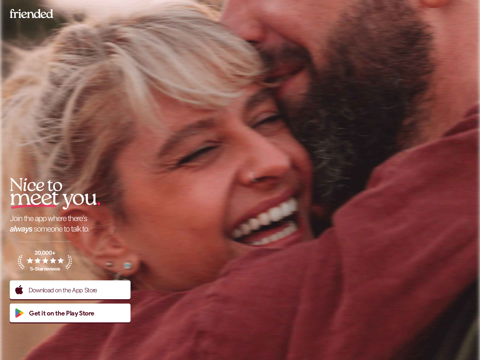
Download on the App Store (56, 290)
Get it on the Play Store (54, 313)
